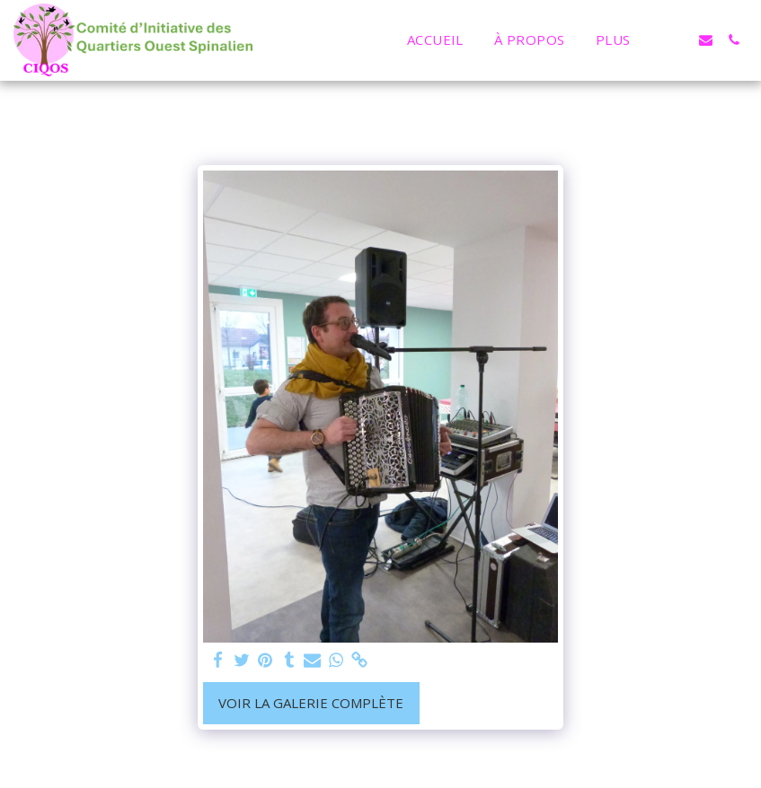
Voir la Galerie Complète (310, 703)
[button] (678, 40)
